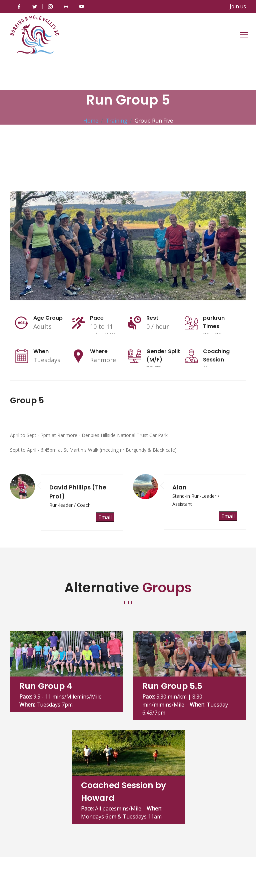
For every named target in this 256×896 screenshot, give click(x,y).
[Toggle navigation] (244, 34)
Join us (237, 6)
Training (116, 120)
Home (90, 120)
